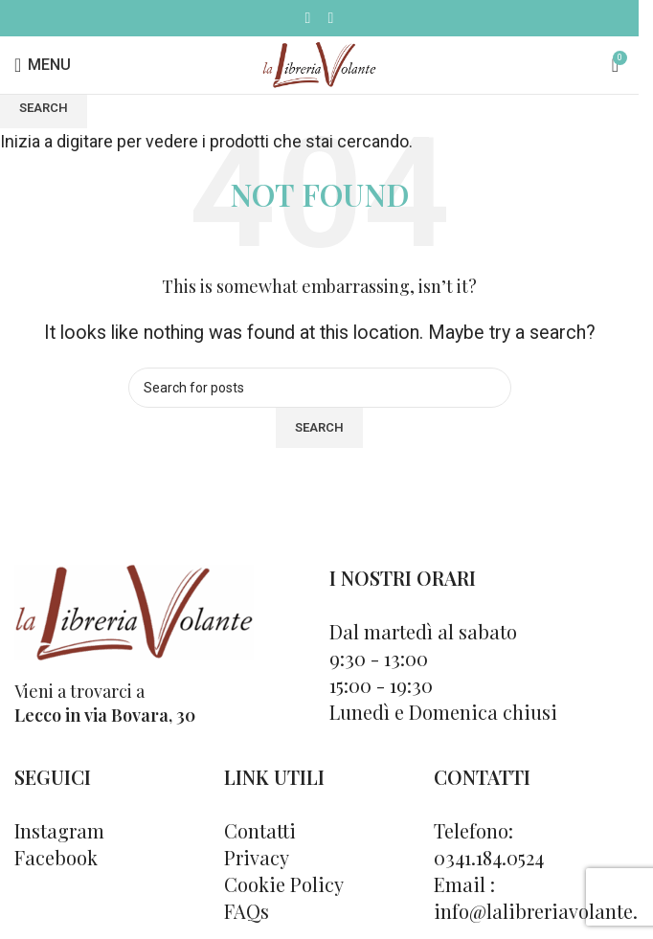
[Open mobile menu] (42, 65)
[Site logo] (319, 64)
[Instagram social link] (331, 18)
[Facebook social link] (308, 18)
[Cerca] (592, 65)
